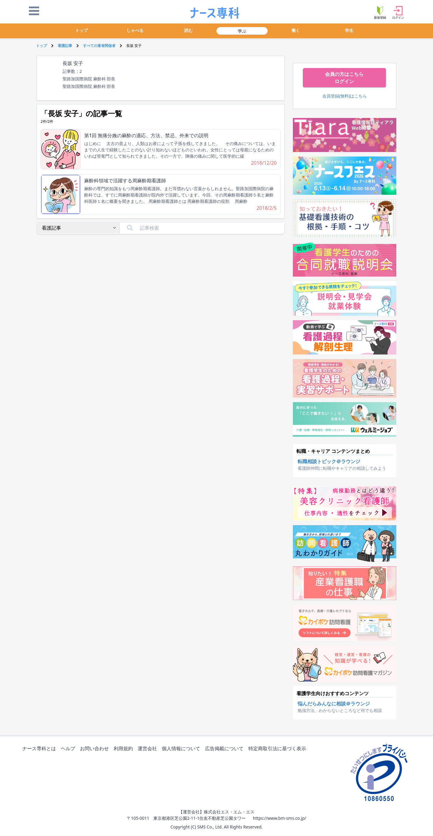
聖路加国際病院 (77, 86)
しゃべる (135, 30)
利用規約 (124, 749)
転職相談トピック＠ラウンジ (329, 461)
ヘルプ (69, 749)
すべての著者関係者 (99, 45)
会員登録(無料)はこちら (344, 96)
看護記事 (65, 45)
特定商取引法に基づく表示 (278, 749)
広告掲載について (225, 749)
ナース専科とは (40, 749)
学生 (349, 30)
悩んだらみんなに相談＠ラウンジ (334, 703)
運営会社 (148, 749)
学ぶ (242, 31)
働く (295, 30)
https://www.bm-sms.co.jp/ (279, 818)
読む (188, 30)
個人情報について (182, 749)
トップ (81, 30)
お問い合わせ (95, 749)
